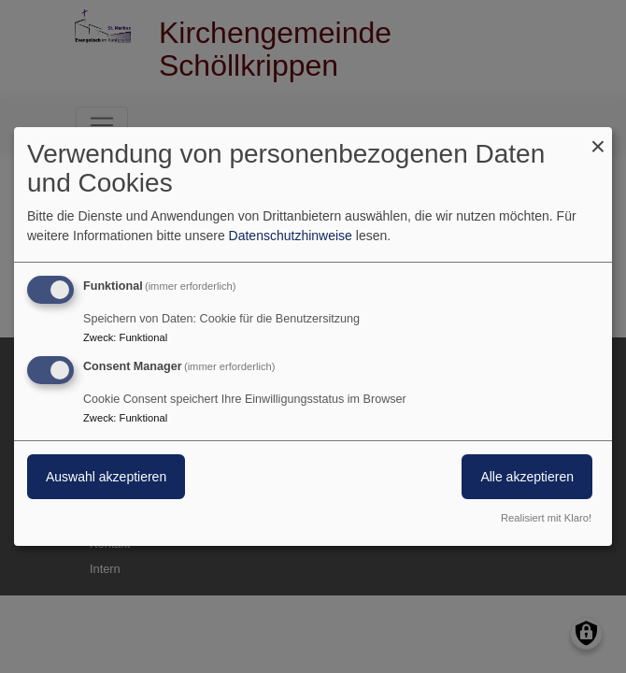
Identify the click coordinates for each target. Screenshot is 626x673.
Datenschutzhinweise (290, 235)
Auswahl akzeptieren (106, 476)
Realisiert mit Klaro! (546, 517)
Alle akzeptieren (527, 476)
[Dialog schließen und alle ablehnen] (598, 138)
